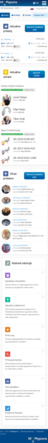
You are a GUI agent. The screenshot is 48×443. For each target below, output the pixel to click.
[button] (13, 39)
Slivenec (8, 39)
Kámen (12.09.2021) (20, 186)
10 (16, 46)
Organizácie (40, 8)
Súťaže (27, 15)
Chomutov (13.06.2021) (21, 198)
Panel (4, 15)
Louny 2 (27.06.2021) (20, 245)
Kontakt (40, 431)
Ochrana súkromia (27, 431)
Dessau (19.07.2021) (20, 230)
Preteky (15, 15)
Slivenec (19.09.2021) (20, 209)
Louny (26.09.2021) (20, 220)
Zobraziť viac (29, 90)
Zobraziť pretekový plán (35, 28)
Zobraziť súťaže (36, 74)
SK (36, 3)
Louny (7, 53)
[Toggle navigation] (44, 3)
